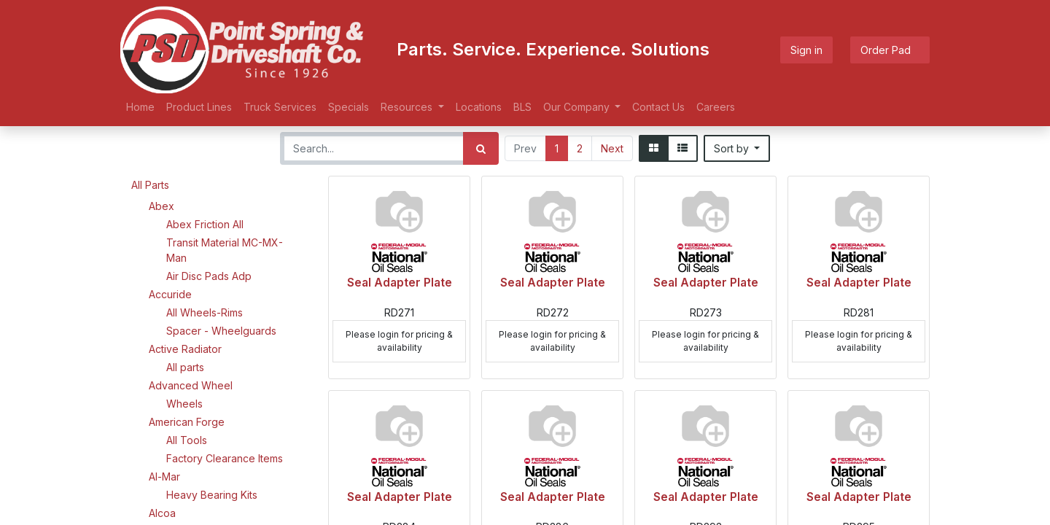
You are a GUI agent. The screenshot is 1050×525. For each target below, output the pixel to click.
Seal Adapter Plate (399, 282)
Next (612, 148)
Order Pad (889, 50)
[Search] (481, 148)
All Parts (150, 185)
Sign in (806, 50)
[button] (737, 148)
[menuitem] (140, 106)
